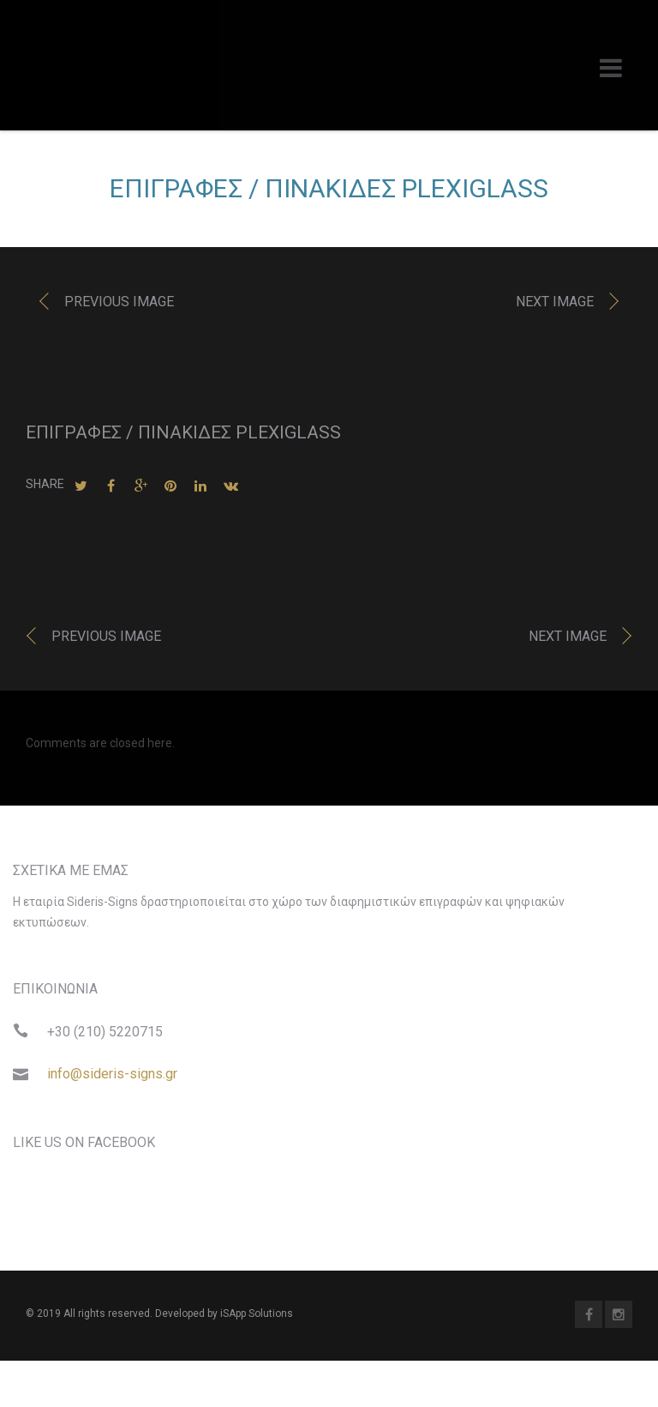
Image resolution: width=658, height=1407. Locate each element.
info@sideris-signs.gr (112, 1078)
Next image (555, 306)
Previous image (119, 306)
